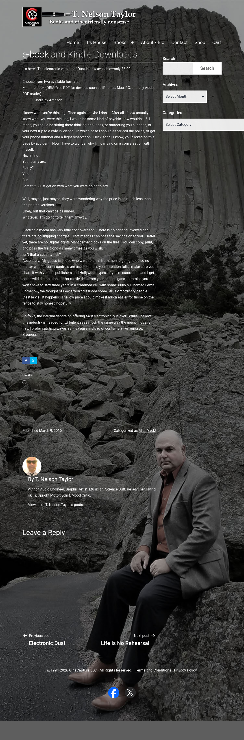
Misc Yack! (147, 431)
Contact (179, 42)
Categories (172, 112)
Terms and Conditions (153, 670)
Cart (216, 42)
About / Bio (152, 42)
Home (72, 42)
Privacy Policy (185, 670)
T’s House (96, 42)
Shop (200, 42)
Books (119, 42)
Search (169, 58)
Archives (170, 84)
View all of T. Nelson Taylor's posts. (56, 505)
